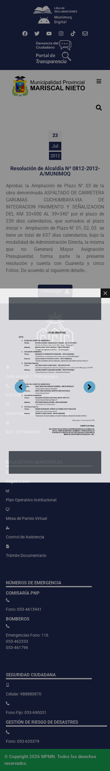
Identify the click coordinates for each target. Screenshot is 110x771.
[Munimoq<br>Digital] (44, 21)
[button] (99, 81)
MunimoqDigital (63, 19)
